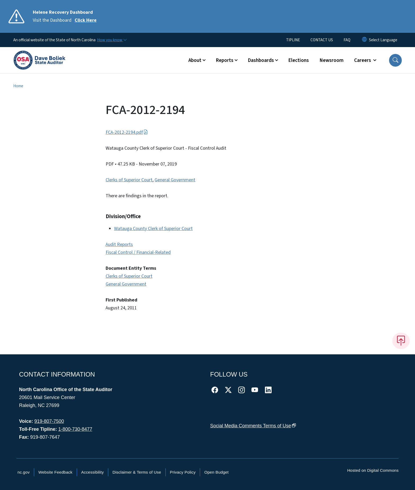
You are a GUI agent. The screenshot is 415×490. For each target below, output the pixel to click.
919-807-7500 (49, 421)
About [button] (194, 60)
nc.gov (23, 472)
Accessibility (92, 472)
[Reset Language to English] (364, 40)
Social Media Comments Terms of (253, 425)
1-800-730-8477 (75, 429)
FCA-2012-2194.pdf (127, 132)
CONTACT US (321, 40)
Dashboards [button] (261, 60)
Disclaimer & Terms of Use (136, 472)
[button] (395, 60)
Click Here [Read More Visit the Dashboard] (86, 20)
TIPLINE (293, 40)
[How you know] (111, 40)
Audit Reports (119, 244)
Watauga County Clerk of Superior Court (153, 228)
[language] (383, 40)
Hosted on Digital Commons (373, 470)
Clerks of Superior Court (129, 180)
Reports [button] (224, 60)
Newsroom (331, 60)
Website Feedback (55, 472)
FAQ (347, 40)
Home (18, 86)
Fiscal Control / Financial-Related (138, 252)
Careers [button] (363, 60)
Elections (298, 60)
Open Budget (216, 472)
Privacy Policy (183, 472)
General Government (175, 180)
